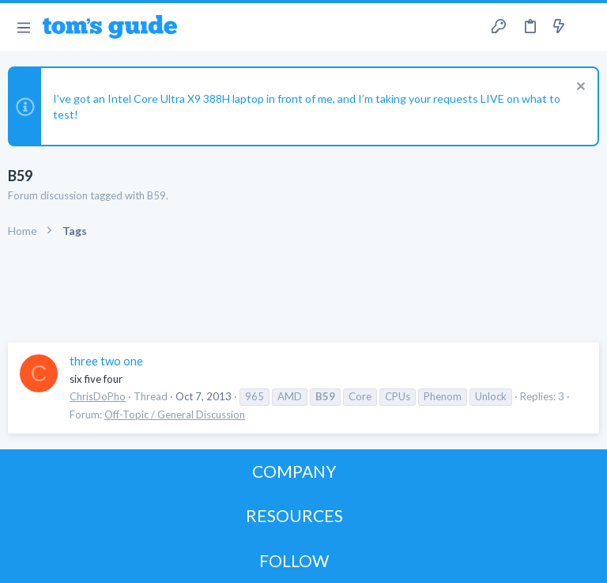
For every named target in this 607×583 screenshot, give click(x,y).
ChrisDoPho (98, 396)
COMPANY (294, 471)
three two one (106, 361)
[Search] (585, 27)
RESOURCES (294, 515)
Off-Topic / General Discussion (174, 414)
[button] (23, 27)
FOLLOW (294, 560)
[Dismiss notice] (579, 88)
